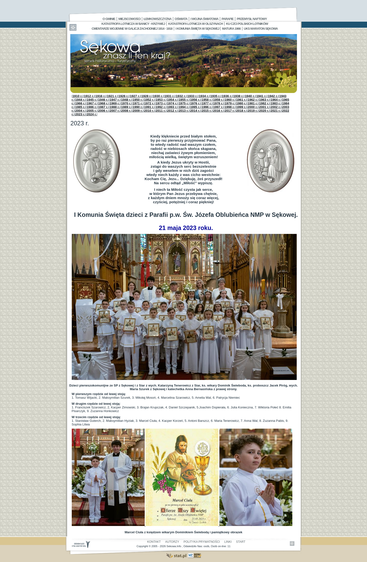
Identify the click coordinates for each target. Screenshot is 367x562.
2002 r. (276, 107)
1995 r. (195, 107)
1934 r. (204, 96)
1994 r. (184, 107)
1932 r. (181, 96)
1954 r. (172, 99)
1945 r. (92, 99)
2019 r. (253, 110)
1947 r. (115, 99)
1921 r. (112, 96)
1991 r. (149, 107)
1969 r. (115, 103)
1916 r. (100, 96)
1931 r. (169, 96)
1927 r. (135, 96)
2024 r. (92, 114)
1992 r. (161, 107)
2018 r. (241, 110)
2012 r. (172, 110)
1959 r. (218, 99)
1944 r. (80, 99)
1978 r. (218, 103)
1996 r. (207, 107)
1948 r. (126, 99)
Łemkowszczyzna (157, 19)
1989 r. (126, 107)
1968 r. (103, 103)
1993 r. (172, 107)
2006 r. (103, 110)
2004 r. (80, 110)
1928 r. (146, 96)
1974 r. (172, 103)
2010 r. (149, 110)
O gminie (109, 19)
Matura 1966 (231, 28)
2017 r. (230, 110)
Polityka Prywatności (202, 542)
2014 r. (195, 110)
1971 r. (138, 103)
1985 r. (80, 107)
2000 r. (253, 107)
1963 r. (264, 99)
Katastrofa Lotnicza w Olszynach (195, 24)
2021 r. (276, 110)
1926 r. (123, 96)
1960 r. (230, 99)
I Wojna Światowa (204, 19)
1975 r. (184, 103)
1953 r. (161, 99)
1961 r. (241, 99)
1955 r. (184, 99)
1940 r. (250, 96)
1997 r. (218, 107)
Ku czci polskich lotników (247, 24)
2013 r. (184, 110)
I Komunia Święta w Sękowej (198, 28)
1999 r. (241, 107)
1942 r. (273, 96)
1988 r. (115, 107)
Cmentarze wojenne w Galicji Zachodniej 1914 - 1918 (132, 28)
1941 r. (261, 96)
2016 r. (218, 110)
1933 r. (192, 96)
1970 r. (126, 103)
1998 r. (230, 107)
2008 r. (126, 110)
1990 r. (138, 107)
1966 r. (80, 103)
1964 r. (276, 99)
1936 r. (227, 96)
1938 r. (238, 96)
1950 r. (138, 99)
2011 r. (161, 110)
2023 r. (80, 114)
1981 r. (253, 103)
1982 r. (264, 103)
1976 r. (195, 103)
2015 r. (207, 110)
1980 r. (241, 103)
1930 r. (158, 96)
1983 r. (276, 103)
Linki (228, 542)
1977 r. (207, 103)
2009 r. (138, 110)
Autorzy (172, 542)
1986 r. (92, 107)
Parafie (227, 19)
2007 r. (115, 110)
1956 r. (195, 99)
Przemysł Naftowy (252, 19)
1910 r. (77, 96)
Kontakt (154, 542)
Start (240, 542)
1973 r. (161, 103)
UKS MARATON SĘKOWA (261, 28)
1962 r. (253, 99)
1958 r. (207, 99)
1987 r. (103, 107)
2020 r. (264, 110)
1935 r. (215, 96)
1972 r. (149, 103)
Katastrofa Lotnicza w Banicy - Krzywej (133, 24)
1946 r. (103, 99)
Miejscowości (129, 19)
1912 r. (89, 96)
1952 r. (149, 99)
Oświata (181, 19)
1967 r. (92, 103)
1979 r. (230, 103)
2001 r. (264, 107)
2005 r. (92, 110)
